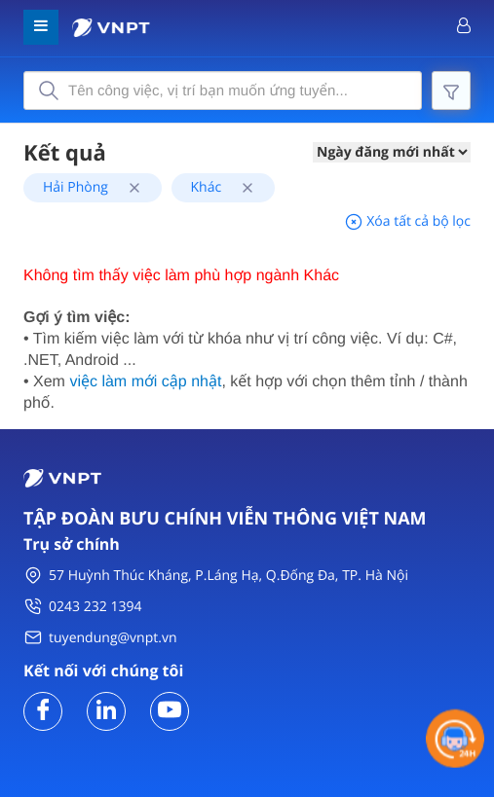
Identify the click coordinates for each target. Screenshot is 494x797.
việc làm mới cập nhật (145, 382)
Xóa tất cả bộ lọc (407, 221)
